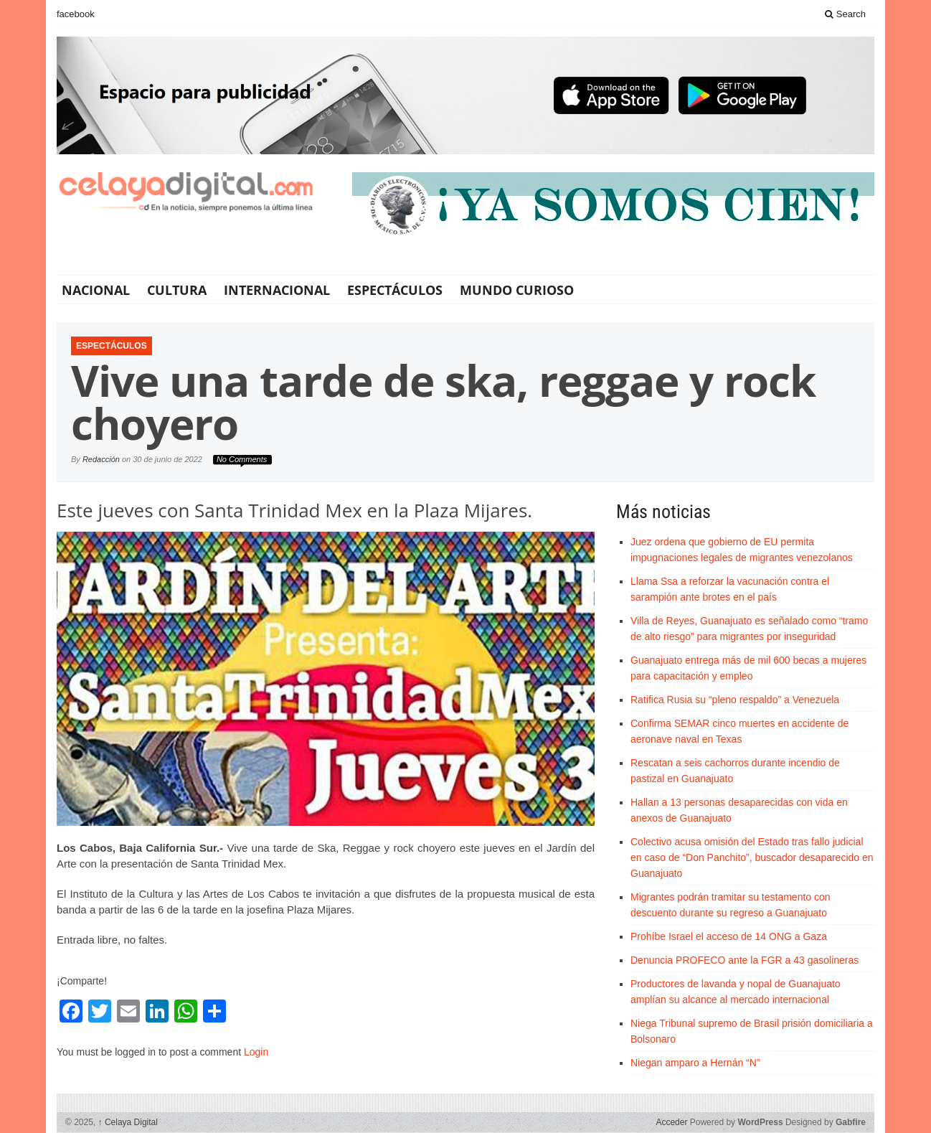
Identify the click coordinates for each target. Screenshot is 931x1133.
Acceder (671, 1122)
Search (845, 14)
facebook (76, 14)
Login (256, 1052)
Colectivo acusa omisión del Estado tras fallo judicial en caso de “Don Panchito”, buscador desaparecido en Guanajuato (752, 857)
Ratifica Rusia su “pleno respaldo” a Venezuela (734, 699)
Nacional (96, 289)
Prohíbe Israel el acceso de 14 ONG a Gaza (728, 936)
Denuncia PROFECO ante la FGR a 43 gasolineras (744, 960)
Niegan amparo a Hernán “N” (695, 1062)
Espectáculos (395, 289)
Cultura (177, 289)
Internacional (277, 289)
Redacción (101, 459)
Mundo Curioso (517, 289)
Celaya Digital (128, 1122)
